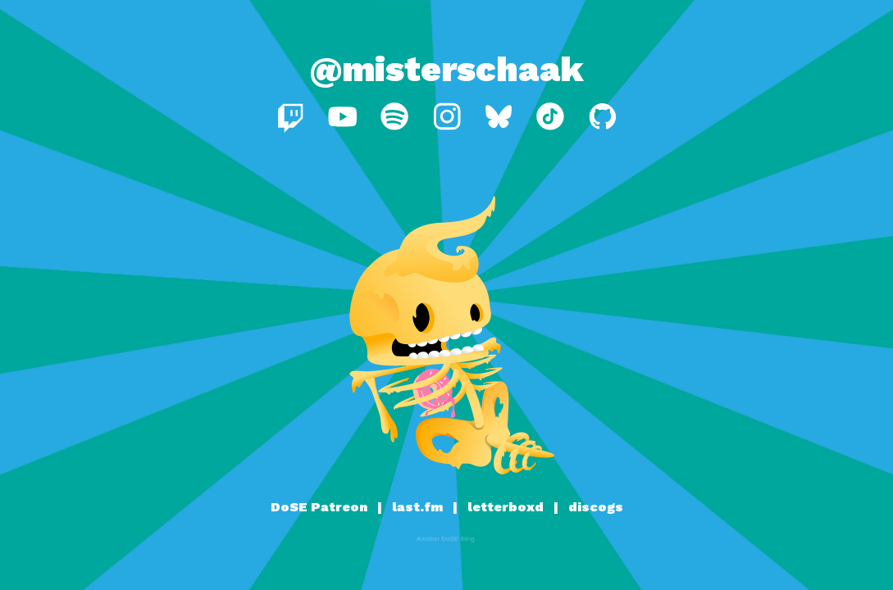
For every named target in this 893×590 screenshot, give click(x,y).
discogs (595, 507)
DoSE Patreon (319, 507)
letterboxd (505, 507)
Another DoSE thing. (446, 538)
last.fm (417, 507)
